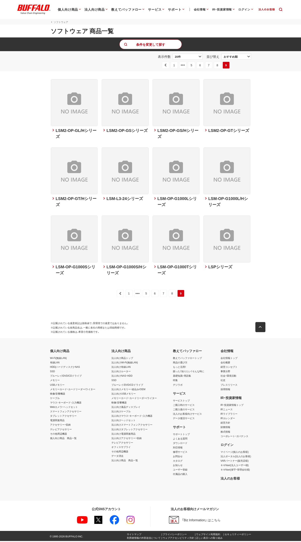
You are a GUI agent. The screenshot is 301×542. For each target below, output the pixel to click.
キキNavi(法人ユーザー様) (235, 466)
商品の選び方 (180, 363)
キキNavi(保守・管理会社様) (235, 471)
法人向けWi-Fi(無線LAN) (124, 363)
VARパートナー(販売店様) (235, 461)
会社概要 (225, 363)
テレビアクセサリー (61, 430)
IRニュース (227, 410)
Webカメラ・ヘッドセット (64, 408)
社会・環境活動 (228, 377)
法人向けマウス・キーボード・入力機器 (131, 417)
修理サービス (180, 453)
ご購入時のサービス (184, 406)
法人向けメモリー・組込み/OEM (128, 390)
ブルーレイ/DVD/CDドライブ (66, 377)
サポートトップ (181, 435)
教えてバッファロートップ (187, 359)
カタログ (178, 461)
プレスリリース (229, 386)
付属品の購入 (180, 475)
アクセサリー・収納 (60, 426)
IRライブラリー (229, 415)
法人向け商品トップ (122, 359)
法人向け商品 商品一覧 (124, 461)
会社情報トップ (229, 359)
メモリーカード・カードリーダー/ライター (72, 390)
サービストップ (181, 401)
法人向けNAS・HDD (122, 377)
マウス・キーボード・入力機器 (65, 403)
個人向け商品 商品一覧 (63, 439)
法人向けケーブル (121, 412)
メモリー (55, 381)
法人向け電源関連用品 (123, 434)
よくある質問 (180, 439)
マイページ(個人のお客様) (235, 453)
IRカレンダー (228, 419)
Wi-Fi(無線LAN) (58, 359)
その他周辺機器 (58, 434)
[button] (261, 328)
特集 (175, 381)
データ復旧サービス (184, 419)
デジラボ (178, 386)
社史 (223, 381)
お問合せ (178, 457)
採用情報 (225, 390)
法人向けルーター (121, 372)
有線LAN (55, 363)
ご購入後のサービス (184, 410)
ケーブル (55, 399)
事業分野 (225, 372)
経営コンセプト (229, 368)
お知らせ (178, 466)
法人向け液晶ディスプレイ (125, 408)
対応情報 (178, 448)
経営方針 (225, 424)
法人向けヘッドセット (123, 421)
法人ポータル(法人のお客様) (236, 457)
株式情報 (225, 432)
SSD (52, 372)
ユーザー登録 (180, 471)
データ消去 (117, 457)
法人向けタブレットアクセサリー (129, 430)
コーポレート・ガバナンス (234, 437)
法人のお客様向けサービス (187, 415)
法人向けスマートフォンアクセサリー (131, 426)
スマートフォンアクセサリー (65, 412)
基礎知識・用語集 (182, 377)
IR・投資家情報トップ (232, 406)
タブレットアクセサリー (63, 417)
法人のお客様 (230, 479)
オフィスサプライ (121, 448)
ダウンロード (180, 444)
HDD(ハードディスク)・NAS (65, 368)
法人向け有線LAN (120, 368)
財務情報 (225, 428)
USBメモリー (57, 386)
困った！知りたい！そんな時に (188, 372)
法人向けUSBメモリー (123, 394)
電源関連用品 (57, 421)
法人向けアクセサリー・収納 (126, 439)
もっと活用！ (179, 368)
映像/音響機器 (57, 394)
